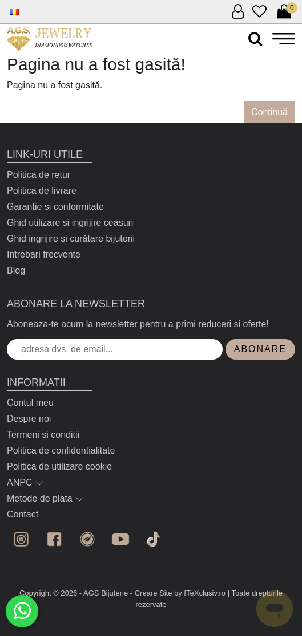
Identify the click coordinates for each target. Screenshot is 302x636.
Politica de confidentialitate (61, 450)
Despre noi (29, 418)
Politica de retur (38, 175)
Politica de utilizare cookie (59, 466)
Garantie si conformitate (55, 206)
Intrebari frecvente (43, 254)
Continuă (269, 112)
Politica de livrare (41, 190)
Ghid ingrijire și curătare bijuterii (71, 238)
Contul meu (30, 402)
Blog (16, 270)
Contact (22, 514)
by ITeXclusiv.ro (200, 593)
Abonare (260, 349)
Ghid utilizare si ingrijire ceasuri (70, 222)
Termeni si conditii (43, 434)
